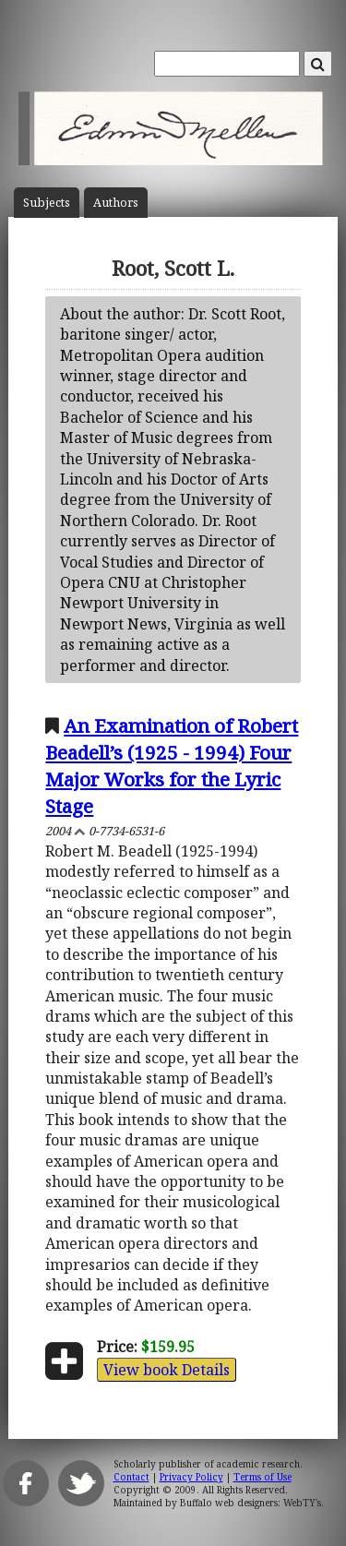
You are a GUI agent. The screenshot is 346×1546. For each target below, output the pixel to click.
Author (115, 203)
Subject (46, 203)
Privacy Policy (191, 1476)
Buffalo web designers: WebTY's (250, 1502)
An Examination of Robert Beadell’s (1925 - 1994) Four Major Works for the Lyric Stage (171, 766)
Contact (131, 1476)
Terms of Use (262, 1476)
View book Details (166, 1370)
